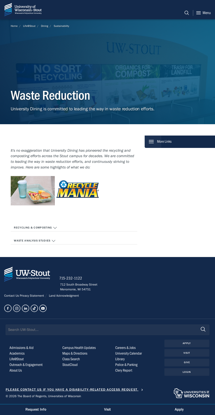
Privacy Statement (32, 296)
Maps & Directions (74, 354)
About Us (15, 371)
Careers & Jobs (125, 348)
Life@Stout (29, 26)
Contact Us (12, 296)
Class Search (71, 359)
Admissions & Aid (21, 348)
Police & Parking (126, 365)
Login (187, 372)
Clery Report (123, 371)
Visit (187, 353)
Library (120, 359)
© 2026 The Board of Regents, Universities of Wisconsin (43, 396)
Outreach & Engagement (26, 365)
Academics (17, 354)
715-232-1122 (71, 278)
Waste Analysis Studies (35, 241)
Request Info (35, 409)
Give (187, 362)
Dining (44, 26)
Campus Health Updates (79, 348)
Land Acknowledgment (63, 296)
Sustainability (61, 26)
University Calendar (128, 354)
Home (14, 26)
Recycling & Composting (35, 228)
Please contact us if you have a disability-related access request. (72, 390)
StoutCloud (70, 365)
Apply (186, 343)
